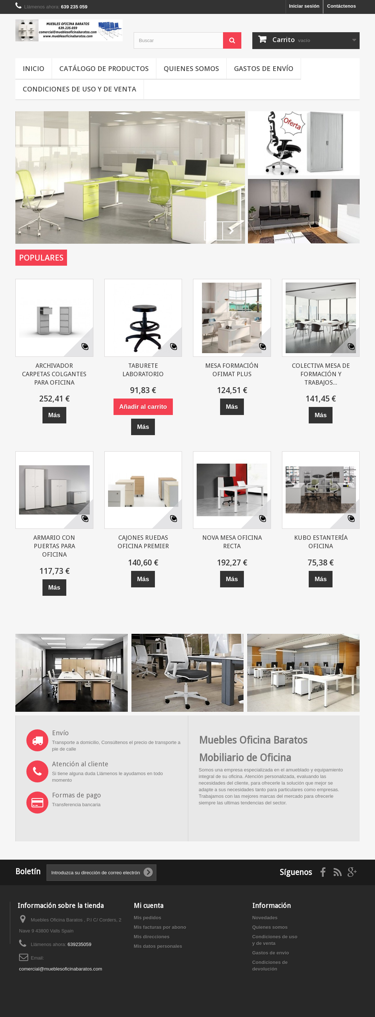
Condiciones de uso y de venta (79, 89)
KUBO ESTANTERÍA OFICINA (321, 542)
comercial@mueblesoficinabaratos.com (60, 969)
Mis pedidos (147, 917)
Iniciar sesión (304, 6)
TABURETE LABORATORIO (143, 370)
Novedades (265, 917)
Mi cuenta (148, 905)
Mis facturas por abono (160, 927)
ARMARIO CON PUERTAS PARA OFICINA (54, 546)
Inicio (33, 68)
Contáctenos (341, 6)
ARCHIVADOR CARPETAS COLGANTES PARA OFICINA (54, 374)
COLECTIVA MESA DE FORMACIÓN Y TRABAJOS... (321, 374)
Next (231, 230)
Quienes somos (191, 68)
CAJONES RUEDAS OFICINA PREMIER (143, 542)
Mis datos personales (158, 946)
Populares (41, 258)
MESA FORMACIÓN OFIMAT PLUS (232, 370)
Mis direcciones (152, 936)
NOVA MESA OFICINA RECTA (232, 542)
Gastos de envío (263, 68)
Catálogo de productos (104, 68)
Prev (213, 230)
